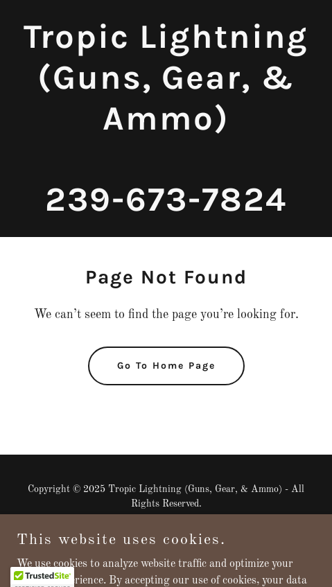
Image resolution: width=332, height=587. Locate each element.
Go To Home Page (166, 365)
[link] (166, 207)
